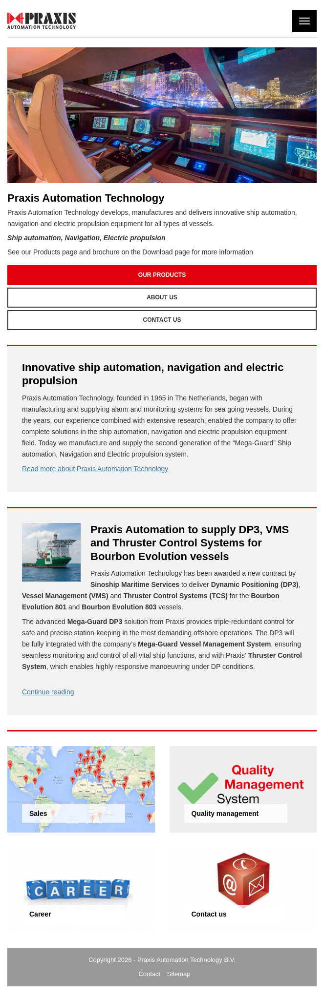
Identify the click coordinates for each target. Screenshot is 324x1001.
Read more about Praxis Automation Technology (95, 469)
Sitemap (179, 974)
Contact (149, 974)
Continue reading (48, 692)
